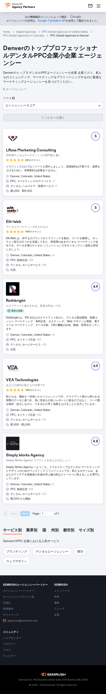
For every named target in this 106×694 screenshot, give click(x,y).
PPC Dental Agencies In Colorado (23, 35)
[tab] (12, 530)
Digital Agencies (26, 31)
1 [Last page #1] (58, 513)
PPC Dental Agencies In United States (65, 31)
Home (6, 31)
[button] (53, 105)
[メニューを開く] (98, 6)
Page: (36, 513)
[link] (90, 6)
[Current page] (47, 513)
